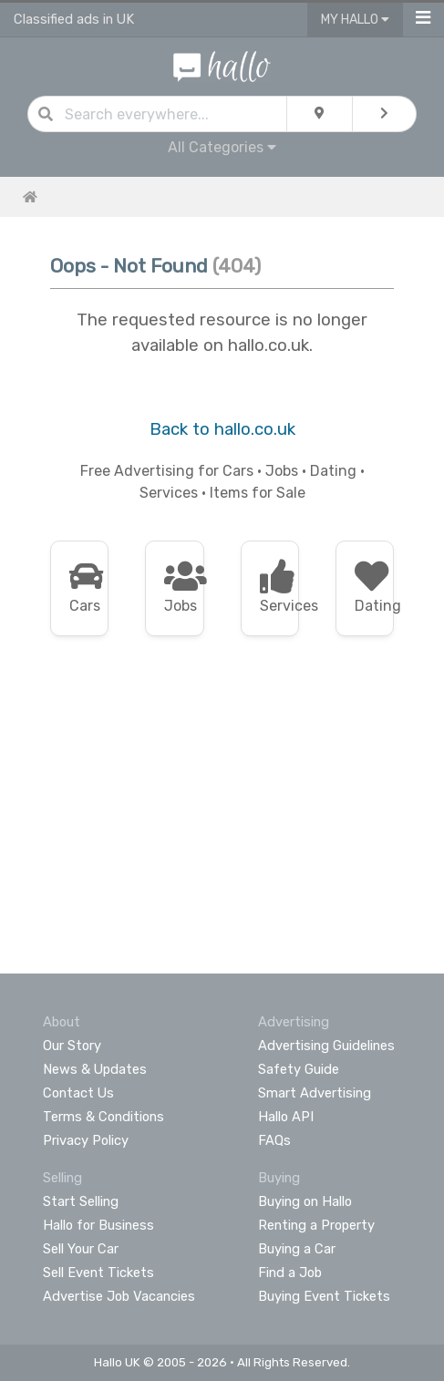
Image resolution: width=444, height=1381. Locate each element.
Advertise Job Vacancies (119, 1296)
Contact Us (78, 1093)
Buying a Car (297, 1249)
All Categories (222, 147)
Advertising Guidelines (326, 1045)
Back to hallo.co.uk (222, 429)
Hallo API (286, 1116)
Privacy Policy (86, 1140)
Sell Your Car (81, 1249)
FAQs (274, 1140)
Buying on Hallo (305, 1201)
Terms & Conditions (103, 1116)
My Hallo (355, 19)
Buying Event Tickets (324, 1296)
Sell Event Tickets (98, 1272)
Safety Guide (298, 1069)
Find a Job (290, 1272)
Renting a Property (316, 1225)
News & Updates (95, 1069)
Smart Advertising (314, 1093)
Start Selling (81, 1201)
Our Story (72, 1045)
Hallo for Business (98, 1225)
